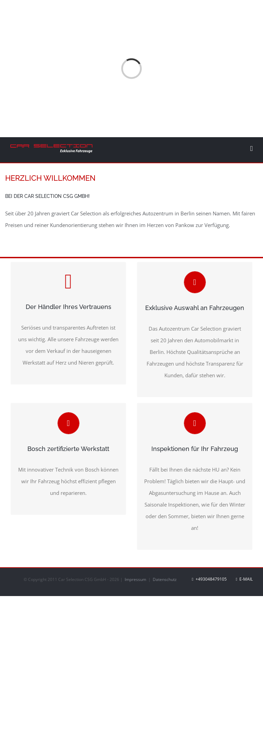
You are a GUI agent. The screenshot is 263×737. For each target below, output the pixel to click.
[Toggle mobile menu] (251, 148)
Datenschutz (165, 579)
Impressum (136, 579)
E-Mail (244, 579)
